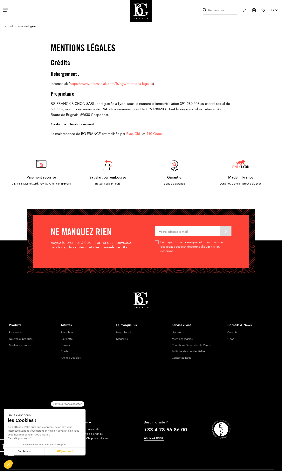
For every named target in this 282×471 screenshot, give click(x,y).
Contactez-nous (181, 358)
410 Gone (154, 133)
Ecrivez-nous (154, 401)
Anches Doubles (71, 358)
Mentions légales (182, 339)
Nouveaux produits (20, 339)
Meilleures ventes (20, 345)
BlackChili (133, 133)
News (230, 339)
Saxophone (67, 332)
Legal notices (115, 457)
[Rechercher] (220, 10)
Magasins (122, 339)
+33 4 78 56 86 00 (165, 393)
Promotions (16, 332)
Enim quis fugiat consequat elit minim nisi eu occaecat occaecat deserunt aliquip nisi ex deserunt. (191, 246)
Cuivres (65, 345)
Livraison (177, 332)
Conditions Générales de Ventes (191, 345)
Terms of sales (136, 457)
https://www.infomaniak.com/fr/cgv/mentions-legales (111, 83)
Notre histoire (124, 332)
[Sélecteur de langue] (274, 10)
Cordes (65, 351)
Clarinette (67, 339)
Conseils (232, 332)
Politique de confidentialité (188, 351)
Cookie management (163, 457)
